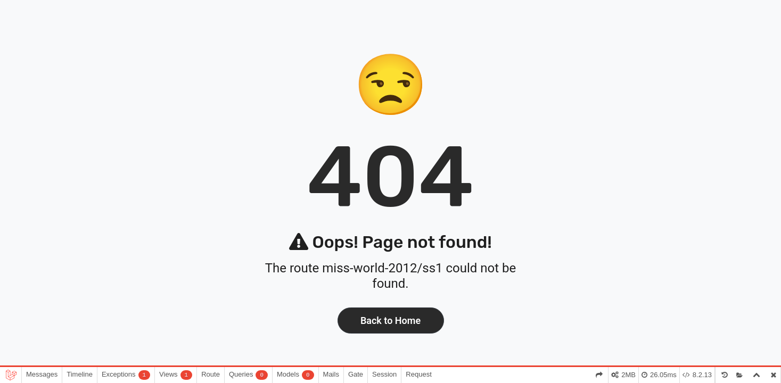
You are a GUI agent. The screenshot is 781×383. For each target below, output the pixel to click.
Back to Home (390, 320)
